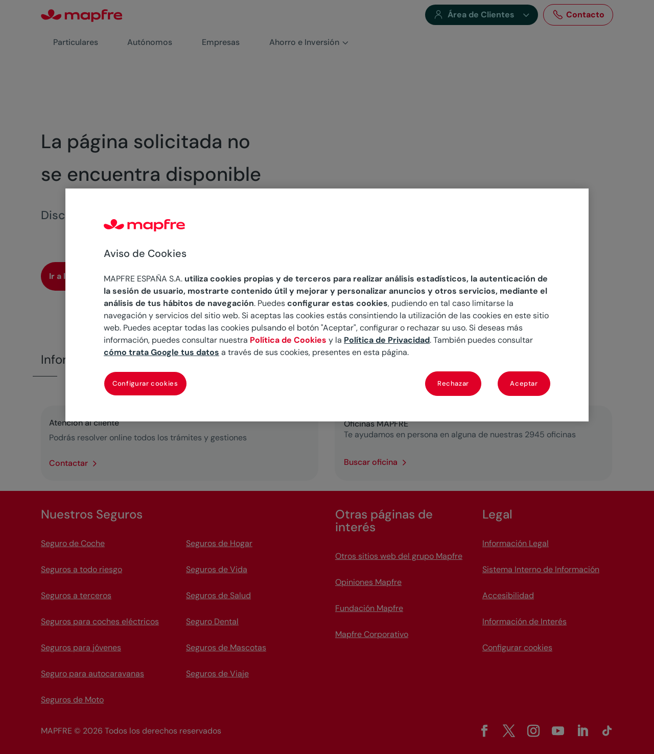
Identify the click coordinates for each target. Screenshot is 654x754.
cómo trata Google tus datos (161, 352)
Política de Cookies (288, 340)
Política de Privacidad (387, 340)
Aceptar (524, 383)
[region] (327, 304)
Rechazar (453, 383)
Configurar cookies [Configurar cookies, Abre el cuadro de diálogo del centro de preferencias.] (145, 383)
